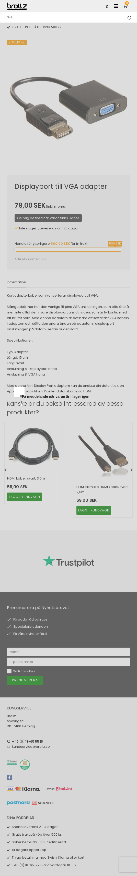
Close (113, 396)
